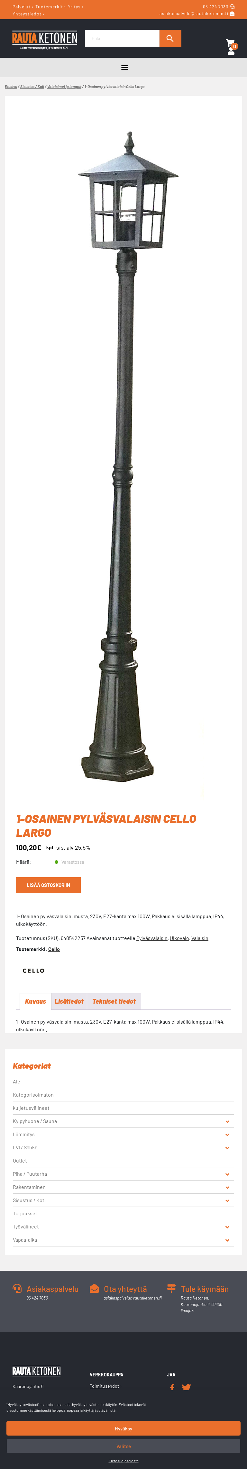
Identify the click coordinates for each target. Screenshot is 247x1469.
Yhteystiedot (27, 13)
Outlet (20, 1161)
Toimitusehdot (104, 1386)
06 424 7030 (216, 6)
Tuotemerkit (49, 6)
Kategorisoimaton (33, 1095)
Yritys (74, 6)
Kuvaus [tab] (35, 1001)
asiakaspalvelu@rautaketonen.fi (194, 13)
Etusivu (11, 86)
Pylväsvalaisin (152, 938)
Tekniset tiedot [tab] (114, 1001)
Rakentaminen (29, 1187)
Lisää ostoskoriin (48, 885)
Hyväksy (123, 1428)
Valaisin (199, 938)
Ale (16, 1082)
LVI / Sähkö (25, 1148)
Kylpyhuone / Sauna (35, 1121)
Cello (54, 949)
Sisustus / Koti (32, 86)
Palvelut (22, 6)
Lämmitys (24, 1134)
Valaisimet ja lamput (64, 86)
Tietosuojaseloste (124, 1460)
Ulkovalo (179, 938)
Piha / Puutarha (30, 1174)
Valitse (123, 1446)
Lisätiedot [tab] (69, 1001)
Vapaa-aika (25, 1240)
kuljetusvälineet (31, 1108)
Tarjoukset (25, 1213)
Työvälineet (26, 1227)
